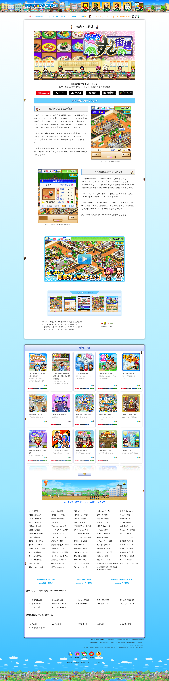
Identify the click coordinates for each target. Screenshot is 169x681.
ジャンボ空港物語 (35, 560)
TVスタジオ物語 (126, 560)
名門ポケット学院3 (127, 556)
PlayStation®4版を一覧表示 (121, 579)
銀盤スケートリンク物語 (129, 563)
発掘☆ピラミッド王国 (82, 526)
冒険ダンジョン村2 (81, 552)
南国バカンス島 (103, 556)
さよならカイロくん (58, 607)
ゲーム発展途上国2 (127, 600)
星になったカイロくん (37, 522)
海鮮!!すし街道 (79, 522)
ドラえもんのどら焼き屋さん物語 (107, 563)
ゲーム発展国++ (34, 511)
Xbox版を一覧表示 (46, 583)
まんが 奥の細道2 (35, 604)
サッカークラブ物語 (127, 530)
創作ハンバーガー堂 (104, 552)
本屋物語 (100, 624)
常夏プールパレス (126, 545)
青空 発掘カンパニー (127, 511)
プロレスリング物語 (81, 563)
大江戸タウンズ (57, 522)
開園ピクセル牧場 (80, 541)
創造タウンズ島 (80, 560)
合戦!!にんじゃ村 (35, 526)
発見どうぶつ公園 (103, 545)
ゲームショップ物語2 (59, 604)
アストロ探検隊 (103, 515)
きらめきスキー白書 (104, 541)
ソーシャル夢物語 (103, 534)
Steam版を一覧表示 (84, 579)
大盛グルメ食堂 (103, 519)
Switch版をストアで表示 (46, 579)
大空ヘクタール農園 (81, 534)
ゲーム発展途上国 (35, 600)
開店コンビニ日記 (80, 556)
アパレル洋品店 (125, 522)
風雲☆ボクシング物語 (59, 552)
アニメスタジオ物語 (58, 526)
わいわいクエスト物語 (37, 548)
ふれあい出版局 (103, 530)
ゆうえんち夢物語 (35, 556)
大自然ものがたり (35, 515)
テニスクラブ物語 (126, 537)
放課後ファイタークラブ (60, 545)
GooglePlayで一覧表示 (83, 583)
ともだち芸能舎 (34, 537)
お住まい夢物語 (34, 530)
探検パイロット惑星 (36, 567)
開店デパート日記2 (104, 548)
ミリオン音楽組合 (80, 604)
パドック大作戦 (34, 607)
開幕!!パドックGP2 (35, 545)
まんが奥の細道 (57, 600)
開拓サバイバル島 (103, 526)
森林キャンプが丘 (126, 552)
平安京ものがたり (58, 563)
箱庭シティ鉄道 (57, 541)
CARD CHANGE (103, 600)
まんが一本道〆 (125, 515)
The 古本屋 (33, 624)
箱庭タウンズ (79, 545)
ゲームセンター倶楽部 (59, 530)
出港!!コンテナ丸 (103, 511)
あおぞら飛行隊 (103, 537)
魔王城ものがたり (58, 567)
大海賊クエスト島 (58, 534)
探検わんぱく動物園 (58, 560)
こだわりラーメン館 (58, 537)
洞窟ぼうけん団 (34, 563)
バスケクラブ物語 (126, 548)
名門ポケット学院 (58, 515)
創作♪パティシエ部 (81, 530)
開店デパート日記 (58, 519)
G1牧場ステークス (127, 526)
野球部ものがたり (126, 541)
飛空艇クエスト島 (80, 567)
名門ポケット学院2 (81, 515)
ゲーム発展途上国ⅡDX (37, 628)
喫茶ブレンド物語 (103, 560)
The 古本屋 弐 (56, 624)
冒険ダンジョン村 (80, 511)
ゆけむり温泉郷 (57, 511)
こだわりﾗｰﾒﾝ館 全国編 (82, 537)
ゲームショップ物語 (81, 600)
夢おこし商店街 (125, 534)
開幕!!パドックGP (126, 519)
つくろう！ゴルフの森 (59, 556)
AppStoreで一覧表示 (121, 583)
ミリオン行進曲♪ (35, 519)
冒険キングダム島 (58, 548)
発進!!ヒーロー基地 (36, 541)
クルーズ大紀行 (80, 519)
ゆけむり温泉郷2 (35, 552)
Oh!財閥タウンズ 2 (127, 604)
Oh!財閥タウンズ (103, 604)
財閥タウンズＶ (103, 522)
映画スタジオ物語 (80, 548)
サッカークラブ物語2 (36, 534)
